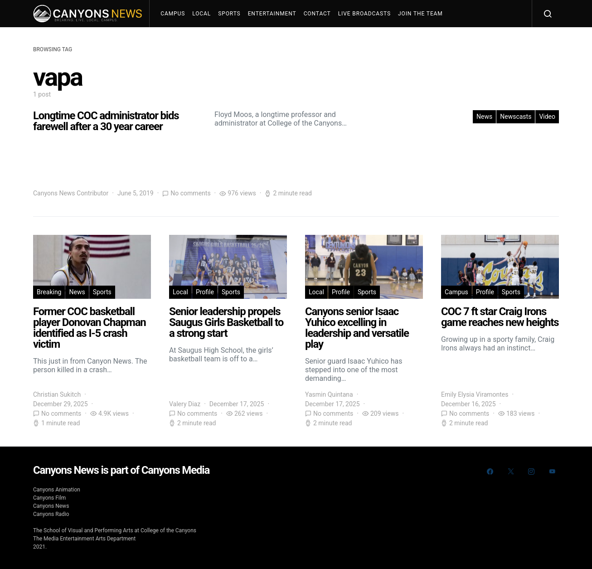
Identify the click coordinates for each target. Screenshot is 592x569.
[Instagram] (531, 471)
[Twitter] (511, 471)
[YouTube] (552, 471)
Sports (229, 13)
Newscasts (515, 116)
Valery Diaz (184, 404)
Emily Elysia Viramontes (474, 394)
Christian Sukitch (57, 394)
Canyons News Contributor (70, 193)
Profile (205, 292)
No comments (190, 193)
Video (547, 116)
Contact (317, 13)
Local (201, 13)
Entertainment (272, 13)
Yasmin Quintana (329, 394)
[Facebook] (490, 471)
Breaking (49, 292)
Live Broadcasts (364, 13)
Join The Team (420, 13)
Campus (172, 13)
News (484, 116)
